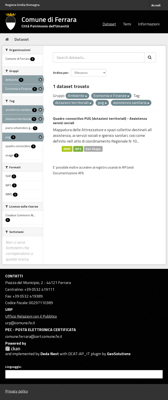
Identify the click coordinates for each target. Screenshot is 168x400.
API (124, 167)
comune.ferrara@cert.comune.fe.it (33, 336)
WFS (78, 148)
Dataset (109, 24)
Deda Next (49, 354)
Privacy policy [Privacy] (16, 391)
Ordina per (60, 72)
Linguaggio (13, 367)
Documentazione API (68, 173)
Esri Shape (93, 148)
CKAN (12, 348)
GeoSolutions (119, 354)
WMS (67, 148)
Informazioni (148, 24)
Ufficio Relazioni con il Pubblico (31, 316)
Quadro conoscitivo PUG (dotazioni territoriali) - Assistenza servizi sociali (100, 121)
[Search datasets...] (98, 57)
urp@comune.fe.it (20, 323)
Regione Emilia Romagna (22, 4)
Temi (127, 24)
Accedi (156, 5)
